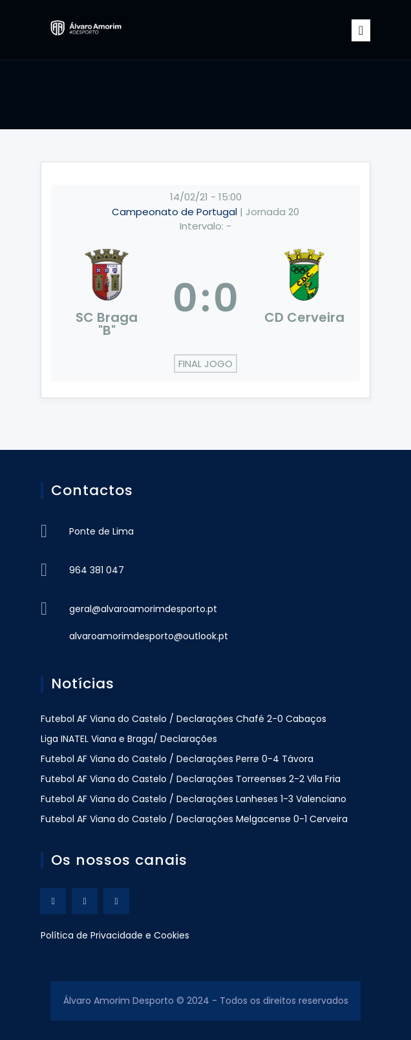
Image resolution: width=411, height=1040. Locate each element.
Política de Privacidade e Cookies (115, 935)
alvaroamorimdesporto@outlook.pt (148, 636)
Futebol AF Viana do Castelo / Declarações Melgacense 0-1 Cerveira (194, 818)
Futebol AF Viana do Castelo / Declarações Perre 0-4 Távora (177, 758)
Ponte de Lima (101, 531)
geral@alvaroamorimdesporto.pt (143, 608)
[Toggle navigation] (361, 30)
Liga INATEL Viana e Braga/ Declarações (129, 738)
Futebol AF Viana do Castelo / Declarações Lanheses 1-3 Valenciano (193, 798)
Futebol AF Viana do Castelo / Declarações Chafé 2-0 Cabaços (183, 718)
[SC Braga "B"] (106, 298)
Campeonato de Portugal (176, 211)
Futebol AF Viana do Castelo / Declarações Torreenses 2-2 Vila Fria (191, 778)
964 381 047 (96, 570)
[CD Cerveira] (304, 298)
